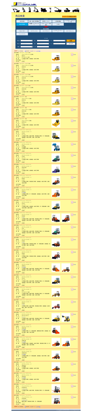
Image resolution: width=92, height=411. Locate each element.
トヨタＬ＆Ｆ (25, 388)
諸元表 (73, 54)
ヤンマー (24, 317)
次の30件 (38, 406)
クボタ (23, 217)
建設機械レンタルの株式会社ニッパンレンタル (24, 4)
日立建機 (24, 192)
